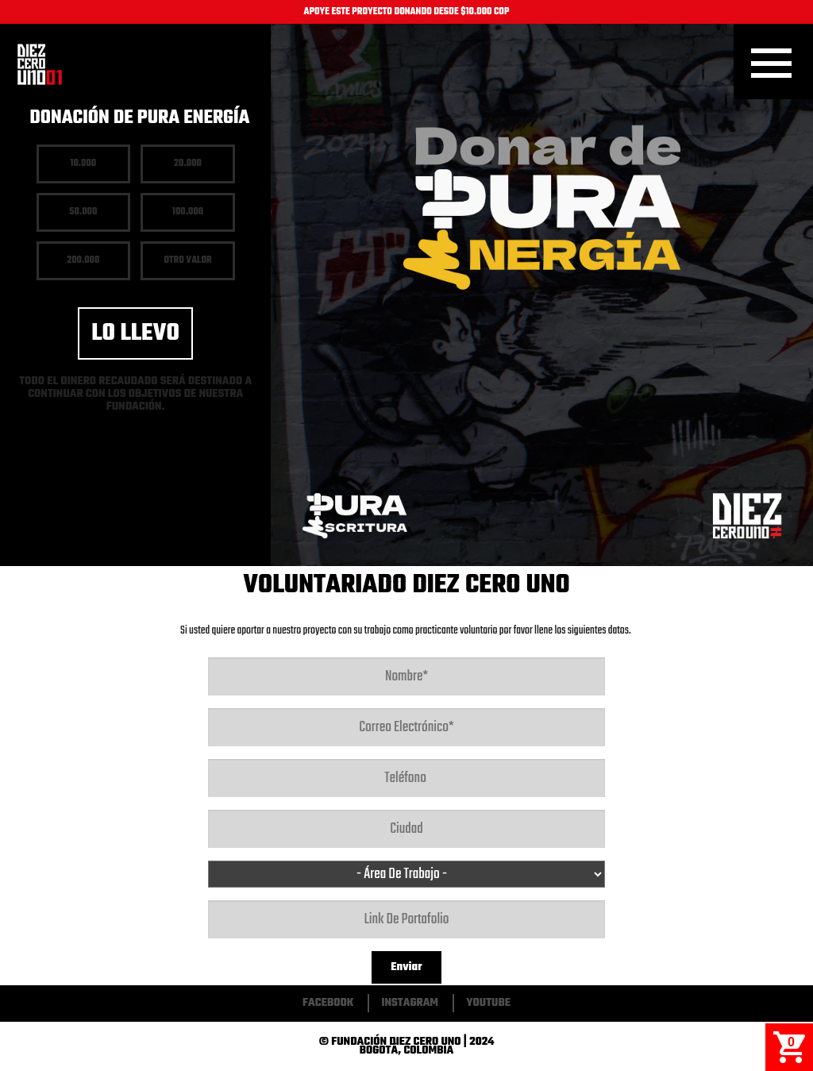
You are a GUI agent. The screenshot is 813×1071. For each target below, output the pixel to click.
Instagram (409, 1003)
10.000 (83, 163)
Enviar (406, 967)
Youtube (488, 1003)
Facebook (327, 1003)
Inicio (39, 64)
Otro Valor (187, 260)
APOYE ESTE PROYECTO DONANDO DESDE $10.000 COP (407, 12)
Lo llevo (135, 333)
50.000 (83, 212)
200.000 (83, 260)
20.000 (188, 163)
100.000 (187, 212)
